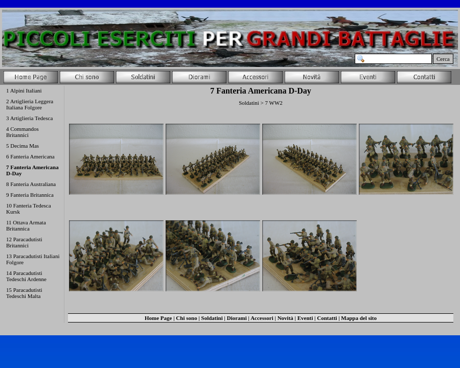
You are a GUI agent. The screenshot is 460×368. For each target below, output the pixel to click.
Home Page (158, 318)
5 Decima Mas (22, 146)
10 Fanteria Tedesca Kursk (28, 208)
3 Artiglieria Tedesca (29, 118)
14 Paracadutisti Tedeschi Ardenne (26, 276)
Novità (285, 318)
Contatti (327, 318)
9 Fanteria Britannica (30, 195)
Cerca (443, 59)
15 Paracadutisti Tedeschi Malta (24, 293)
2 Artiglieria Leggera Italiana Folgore (29, 104)
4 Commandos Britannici (22, 132)
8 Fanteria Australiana (31, 184)
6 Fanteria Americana (30, 156)
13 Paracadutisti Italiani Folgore (32, 259)
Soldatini (212, 318)
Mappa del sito (359, 318)
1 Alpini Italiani (24, 90)
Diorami (237, 318)
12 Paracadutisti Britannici (24, 242)
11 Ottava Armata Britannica (26, 225)
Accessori (261, 318)
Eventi (305, 318)
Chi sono (186, 318)
